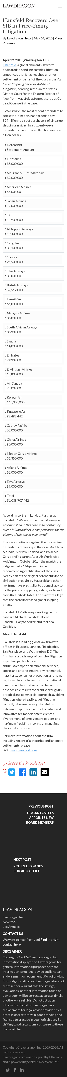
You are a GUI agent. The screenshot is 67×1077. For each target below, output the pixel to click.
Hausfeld (9, 65)
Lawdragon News (19, 38)
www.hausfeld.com (23, 750)
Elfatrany (55, 1057)
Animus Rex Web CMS (43, 1062)
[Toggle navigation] (60, 6)
